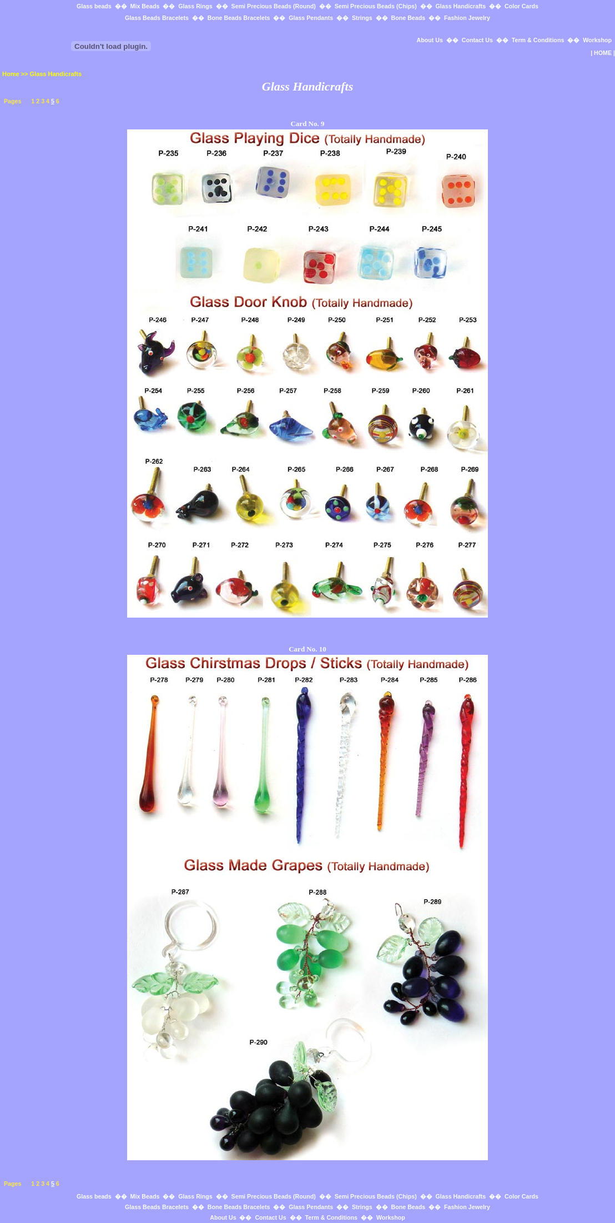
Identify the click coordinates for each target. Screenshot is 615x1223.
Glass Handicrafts (461, 6)
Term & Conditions (538, 40)
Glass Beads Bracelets (157, 17)
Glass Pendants (311, 17)
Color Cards (521, 6)
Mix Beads (145, 6)
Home (10, 74)
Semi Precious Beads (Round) (273, 6)
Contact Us (477, 40)
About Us (430, 40)
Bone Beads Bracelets (239, 17)
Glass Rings (195, 6)
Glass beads (94, 6)
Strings (362, 17)
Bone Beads (408, 17)
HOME (603, 52)
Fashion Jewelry (467, 17)
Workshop (597, 40)
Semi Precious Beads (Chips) (376, 6)
